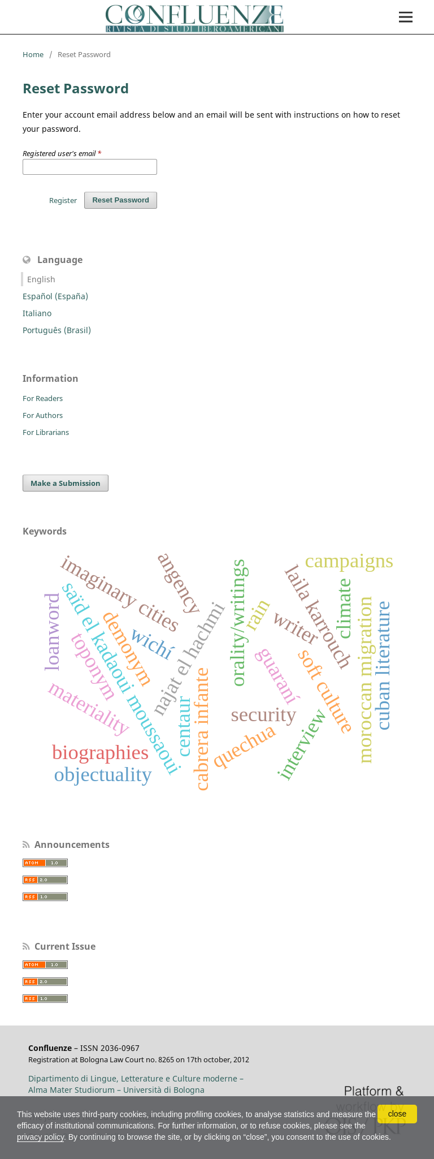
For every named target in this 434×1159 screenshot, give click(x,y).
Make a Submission (66, 483)
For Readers (43, 398)
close (397, 1113)
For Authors (43, 415)
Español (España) (55, 296)
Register (63, 200)
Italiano (37, 313)
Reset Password (120, 200)
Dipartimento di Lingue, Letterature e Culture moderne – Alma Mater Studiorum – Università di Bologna (136, 1084)
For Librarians (46, 432)
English (41, 279)
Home (33, 54)
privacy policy (40, 1136)
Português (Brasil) (57, 330)
